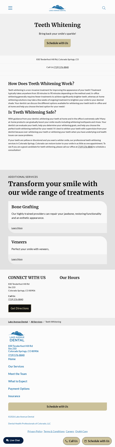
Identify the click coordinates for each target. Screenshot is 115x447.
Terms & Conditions (54, 431)
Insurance (14, 396)
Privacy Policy (35, 431)
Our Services (16, 366)
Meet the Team (17, 373)
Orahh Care (81, 431)
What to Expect (17, 381)
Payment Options (19, 388)
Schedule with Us (57, 43)
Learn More (17, 228)
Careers (70, 431)
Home (12, 359)
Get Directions (20, 308)
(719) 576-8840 (61, 67)
